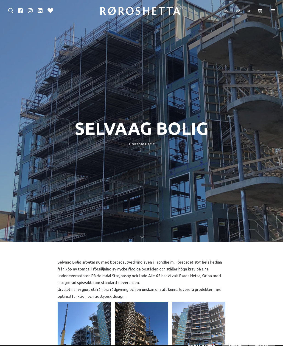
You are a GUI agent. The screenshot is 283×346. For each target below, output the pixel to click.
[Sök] (12, 11)
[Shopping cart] (258, 11)
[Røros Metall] (141, 10)
